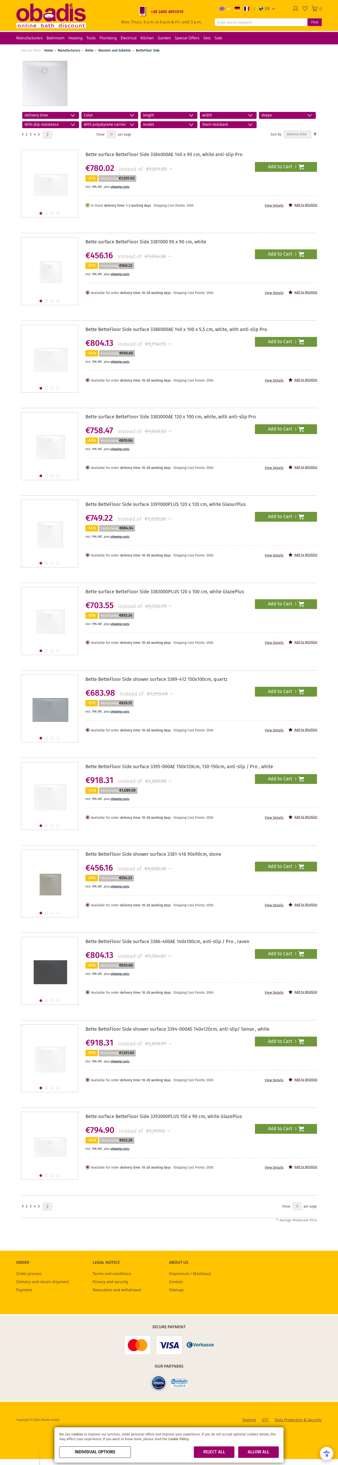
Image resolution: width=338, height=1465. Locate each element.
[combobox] (261, 22)
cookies (77, 1434)
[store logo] (51, 15)
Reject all (214, 1452)
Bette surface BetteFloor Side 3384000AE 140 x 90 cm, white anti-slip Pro (164, 154)
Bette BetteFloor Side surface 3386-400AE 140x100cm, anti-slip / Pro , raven (167, 941)
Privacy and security (110, 1281)
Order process (29, 1273)
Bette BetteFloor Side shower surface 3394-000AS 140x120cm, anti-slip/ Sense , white (177, 1029)
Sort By (275, 134)
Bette (90, 50)
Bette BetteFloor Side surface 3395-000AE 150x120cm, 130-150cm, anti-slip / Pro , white (179, 767)
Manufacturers (69, 50)
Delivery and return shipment (42, 1281)
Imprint (249, 1420)
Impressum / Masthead (190, 1273)
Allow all (258, 1452)
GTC (265, 1420)
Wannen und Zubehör (115, 50)
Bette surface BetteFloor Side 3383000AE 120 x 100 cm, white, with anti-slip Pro (170, 417)
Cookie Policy (178, 1439)
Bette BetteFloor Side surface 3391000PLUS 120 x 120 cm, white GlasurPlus (165, 504)
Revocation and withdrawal (117, 1289)
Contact (176, 1281)
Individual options (95, 1452)
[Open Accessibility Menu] (326, 1453)
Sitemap (176, 1289)
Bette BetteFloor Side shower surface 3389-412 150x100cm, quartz (156, 679)
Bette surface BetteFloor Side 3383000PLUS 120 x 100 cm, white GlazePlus (164, 592)
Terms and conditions (112, 1273)
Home (48, 50)
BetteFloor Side (148, 50)
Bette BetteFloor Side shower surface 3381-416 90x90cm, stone (153, 854)
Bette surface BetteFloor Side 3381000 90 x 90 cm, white (145, 242)
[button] (267, 8)
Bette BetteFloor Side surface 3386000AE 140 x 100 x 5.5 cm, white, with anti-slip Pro (176, 329)
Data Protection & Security (298, 1420)
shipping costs (120, 187)
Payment (24, 1289)
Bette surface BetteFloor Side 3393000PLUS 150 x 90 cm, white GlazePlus (163, 1116)
